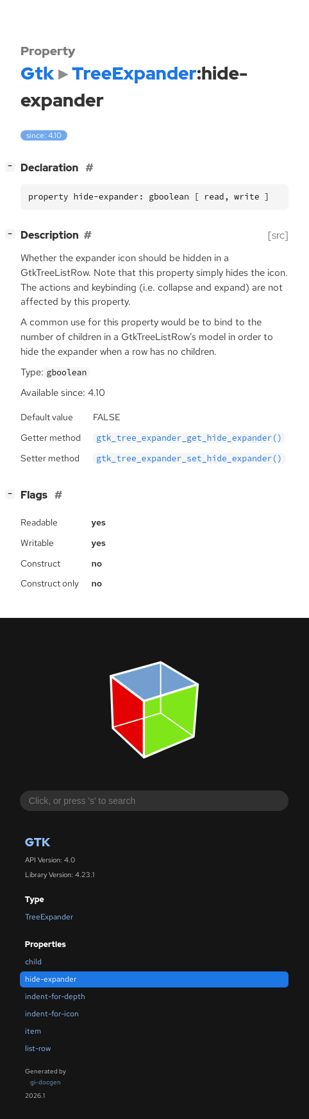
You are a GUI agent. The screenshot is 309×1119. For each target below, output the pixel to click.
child (33, 962)
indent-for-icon (52, 1014)
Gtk (37, 842)
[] (13, 166)
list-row (38, 1048)
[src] (278, 235)
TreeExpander (49, 917)
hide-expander (50, 979)
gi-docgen (45, 1082)
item (33, 1031)
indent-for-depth (55, 996)
